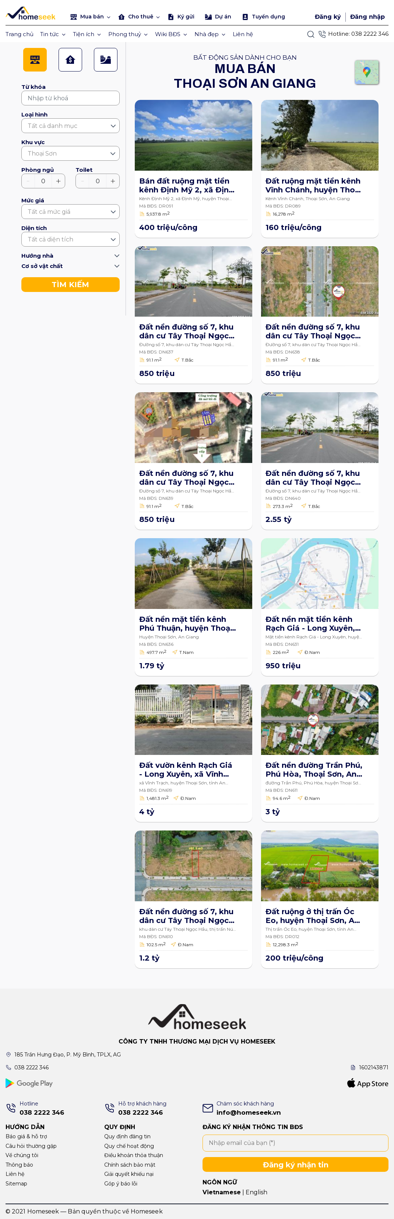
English (256, 1192)
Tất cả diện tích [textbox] (50, 239)
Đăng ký (328, 16)
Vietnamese (222, 1192)
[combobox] (70, 125)
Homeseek (147, 1211)
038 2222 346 (369, 33)
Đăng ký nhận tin (295, 1164)
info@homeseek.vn (249, 1112)
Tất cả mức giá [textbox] (49, 211)
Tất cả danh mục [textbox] (52, 125)
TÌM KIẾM (70, 284)
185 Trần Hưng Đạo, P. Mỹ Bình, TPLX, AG (67, 1054)
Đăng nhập (367, 16)
